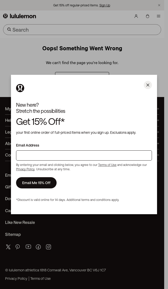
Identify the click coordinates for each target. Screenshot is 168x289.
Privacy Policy (25, 169)
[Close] (148, 85)
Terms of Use (107, 164)
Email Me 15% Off (36, 182)
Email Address (27, 145)
